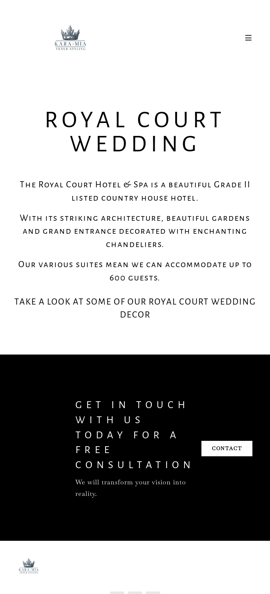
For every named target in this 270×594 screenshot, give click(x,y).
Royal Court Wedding (135, 132)
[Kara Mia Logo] (70, 12)
